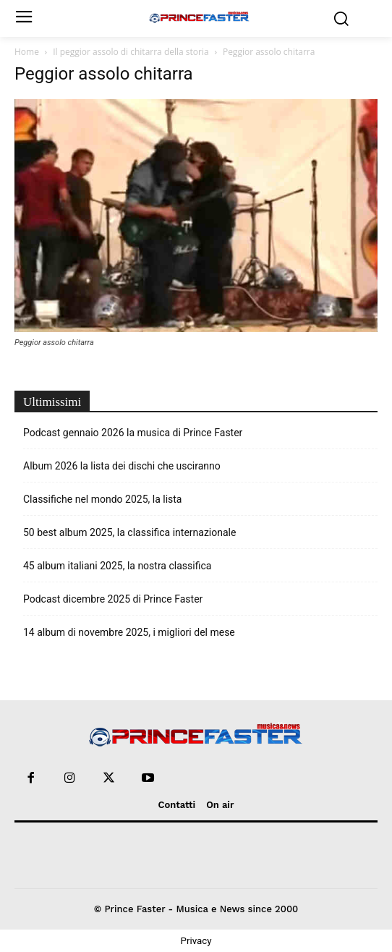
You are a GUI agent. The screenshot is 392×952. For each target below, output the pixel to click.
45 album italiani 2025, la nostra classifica (117, 565)
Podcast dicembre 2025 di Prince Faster (113, 599)
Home (26, 52)
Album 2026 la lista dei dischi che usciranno (122, 466)
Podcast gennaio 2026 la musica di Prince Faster (132, 432)
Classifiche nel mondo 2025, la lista (102, 499)
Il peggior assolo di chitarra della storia (130, 52)
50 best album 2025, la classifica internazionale (129, 532)
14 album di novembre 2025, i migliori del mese (129, 632)
